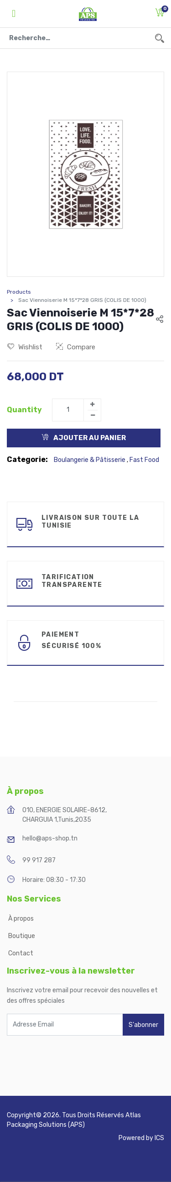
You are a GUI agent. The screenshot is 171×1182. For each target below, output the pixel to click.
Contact (21, 953)
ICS (159, 1138)
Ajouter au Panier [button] (83, 438)
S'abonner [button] (143, 1025)
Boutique (21, 936)
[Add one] (92, 404)
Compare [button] (75, 347)
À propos (21, 919)
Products (19, 292)
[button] (159, 14)
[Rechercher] (159, 38)
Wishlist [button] (24, 347)
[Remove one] (92, 415)
